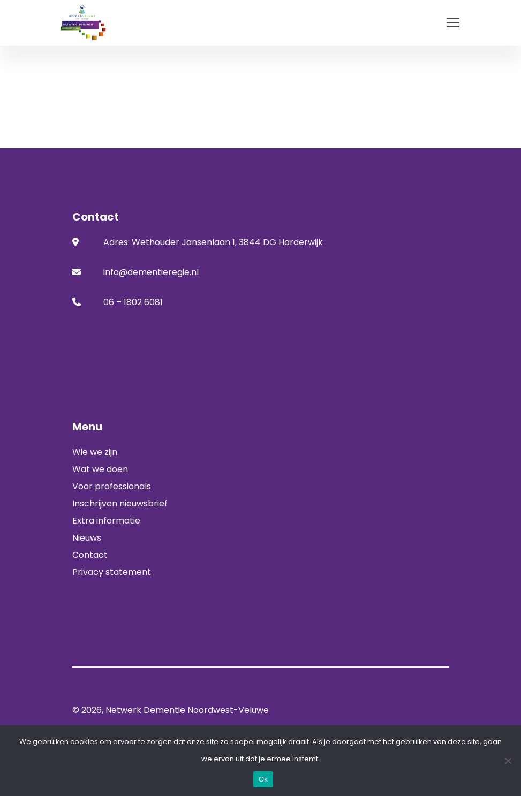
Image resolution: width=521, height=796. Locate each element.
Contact (90, 555)
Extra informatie (106, 520)
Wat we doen (100, 469)
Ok (263, 779)
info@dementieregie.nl (151, 272)
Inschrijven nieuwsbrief (120, 503)
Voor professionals (111, 486)
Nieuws (86, 538)
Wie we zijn (94, 452)
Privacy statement (111, 572)
